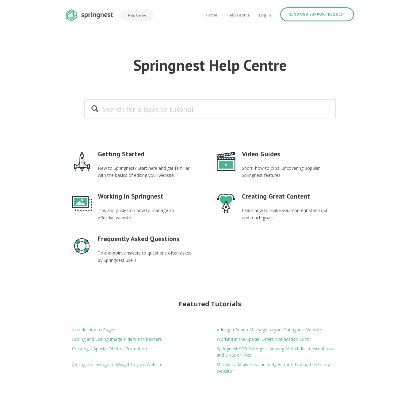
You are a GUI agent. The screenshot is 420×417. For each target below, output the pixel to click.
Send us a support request (317, 14)
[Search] (210, 108)
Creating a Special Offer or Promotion (109, 349)
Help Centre (137, 15)
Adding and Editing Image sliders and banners (117, 339)
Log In (265, 15)
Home (211, 15)
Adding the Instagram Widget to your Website (117, 364)
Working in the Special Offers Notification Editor (264, 339)
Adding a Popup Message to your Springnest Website (269, 330)
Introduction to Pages (93, 330)
